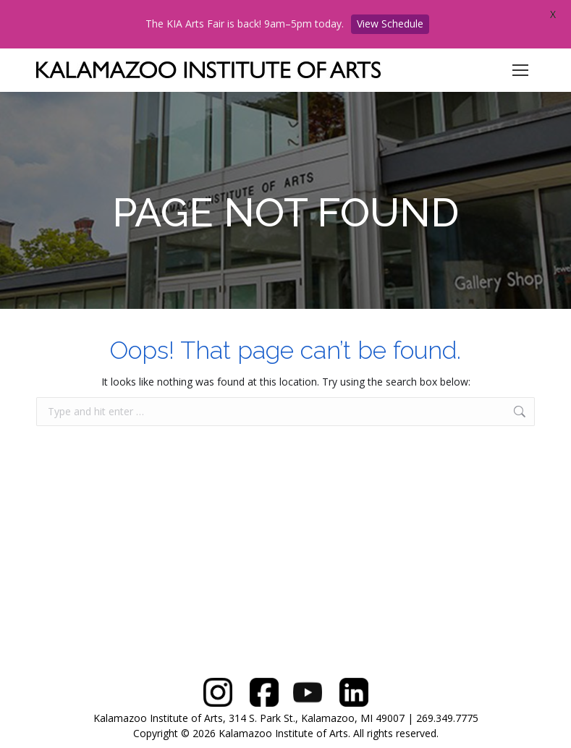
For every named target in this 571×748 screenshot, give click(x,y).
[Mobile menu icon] (520, 70)
